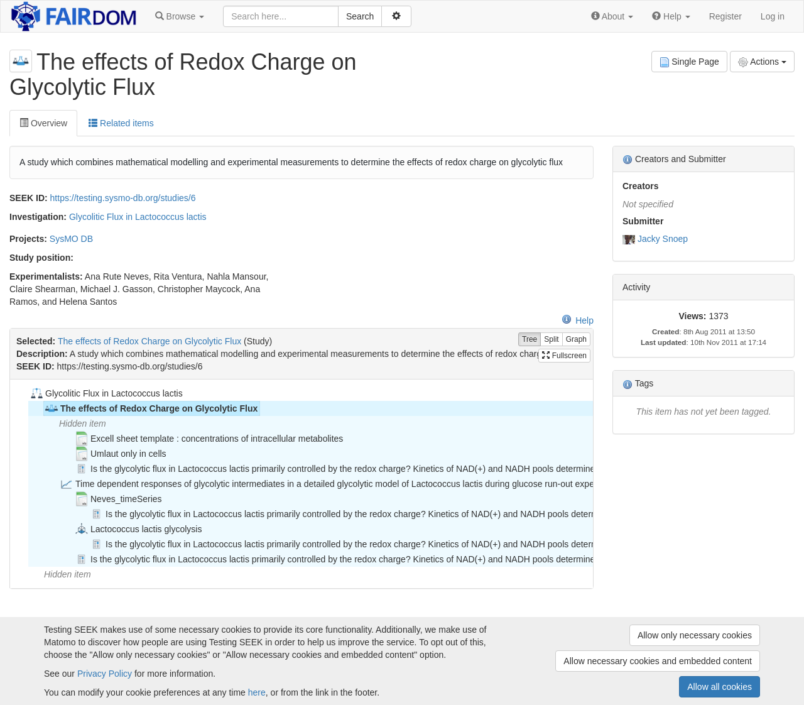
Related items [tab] (121, 123)
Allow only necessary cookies (695, 635)
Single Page (689, 62)
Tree (529, 339)
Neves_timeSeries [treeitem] (118, 498)
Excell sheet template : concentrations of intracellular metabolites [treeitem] (208, 438)
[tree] (301, 484)
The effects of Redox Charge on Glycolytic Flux (149, 341)
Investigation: (38, 217)
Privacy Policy (104, 674)
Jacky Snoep (663, 239)
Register (725, 16)
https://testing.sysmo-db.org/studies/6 (123, 198)
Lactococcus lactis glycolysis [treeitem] (138, 529)
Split (551, 339)
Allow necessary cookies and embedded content (657, 661)
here (257, 692)
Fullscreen (564, 355)
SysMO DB (71, 239)
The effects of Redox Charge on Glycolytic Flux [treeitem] (151, 408)
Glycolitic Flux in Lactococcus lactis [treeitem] (106, 393)
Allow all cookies (719, 687)
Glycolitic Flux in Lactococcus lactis (138, 217)
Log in (773, 16)
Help (578, 320)
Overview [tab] (43, 123)
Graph (576, 339)
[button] (180, 16)
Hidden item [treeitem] (82, 423)
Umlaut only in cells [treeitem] (120, 453)
